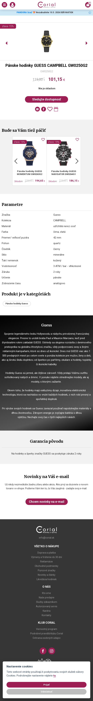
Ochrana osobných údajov (47, 638)
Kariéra (46, 610)
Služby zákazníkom (46, 602)
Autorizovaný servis (46, 606)
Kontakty (46, 615)
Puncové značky (46, 570)
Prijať (46, 684)
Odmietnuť (46, 691)
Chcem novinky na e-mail (46, 501)
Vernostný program (46, 629)
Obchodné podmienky (46, 566)
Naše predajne (46, 597)
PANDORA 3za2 (24, 12)
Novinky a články (46, 574)
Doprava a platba (46, 552)
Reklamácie (46, 561)
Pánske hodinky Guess (16, 303)
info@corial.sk (46, 537)
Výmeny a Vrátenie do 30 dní (46, 557)
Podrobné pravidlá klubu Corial (46, 633)
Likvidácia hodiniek (47, 579)
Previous (15, 161)
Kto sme (46, 593)
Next (77, 161)
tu (54, 675)
